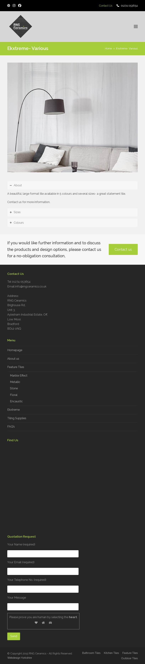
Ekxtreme (13, 409)
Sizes (17, 212)
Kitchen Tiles (111, 652)
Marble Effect (18, 375)
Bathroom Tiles (91, 652)
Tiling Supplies (16, 418)
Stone (14, 388)
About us (13, 358)
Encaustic (16, 401)
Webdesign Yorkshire (19, 657)
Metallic (15, 382)
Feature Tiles (15, 367)
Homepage (14, 350)
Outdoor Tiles (129, 658)
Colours (19, 222)
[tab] (72, 185)
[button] (136, 26)
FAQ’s (11, 426)
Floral (13, 395)
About (18, 185)
